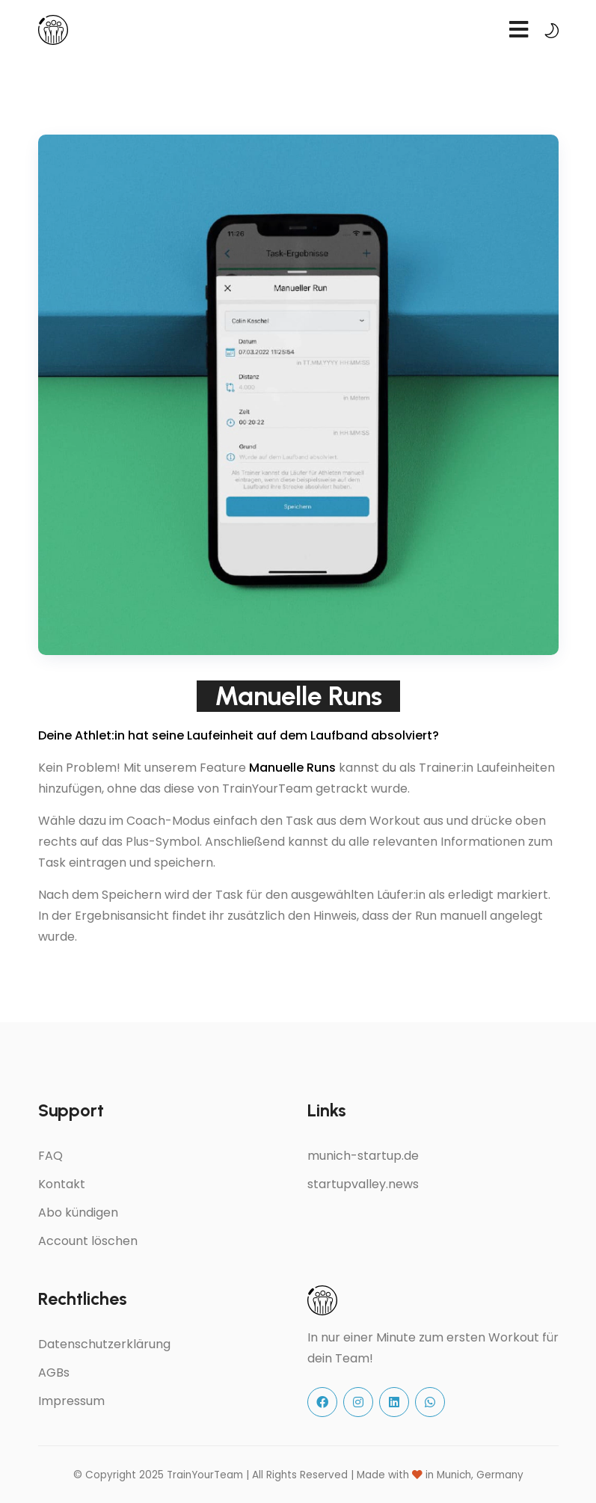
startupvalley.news (363, 1184)
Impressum (71, 1401)
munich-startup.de (363, 1155)
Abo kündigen (78, 1212)
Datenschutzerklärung (104, 1344)
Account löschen (88, 1241)
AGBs (54, 1372)
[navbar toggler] (519, 30)
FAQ (50, 1155)
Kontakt (61, 1184)
